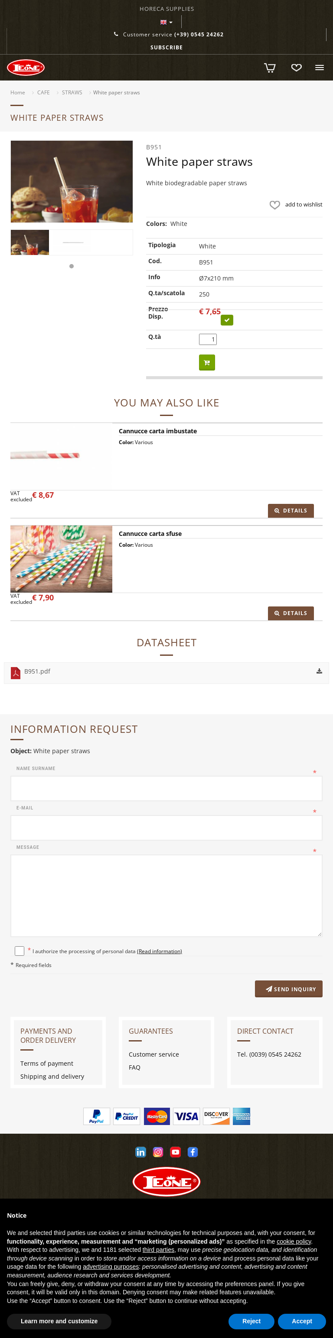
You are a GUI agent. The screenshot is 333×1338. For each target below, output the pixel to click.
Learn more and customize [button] (59, 1321)
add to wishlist (294, 204)
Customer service (169, 34)
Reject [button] (251, 1321)
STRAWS (72, 92)
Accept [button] (302, 1321)
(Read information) (159, 951)
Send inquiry (290, 989)
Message (27, 847)
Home (17, 92)
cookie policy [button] (294, 1241)
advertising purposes (111, 1266)
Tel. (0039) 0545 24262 (269, 1055)
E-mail (24, 808)
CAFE (43, 92)
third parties (158, 1249)
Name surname (36, 768)
